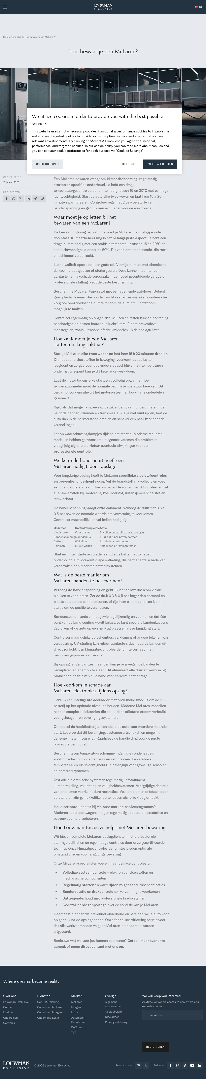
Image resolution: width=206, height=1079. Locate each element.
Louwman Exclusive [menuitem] (16, 1002)
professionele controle (72, 451)
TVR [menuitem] (73, 1032)
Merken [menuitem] (8, 1012)
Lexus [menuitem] (75, 1012)
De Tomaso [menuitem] (78, 1027)
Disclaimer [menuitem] (112, 1017)
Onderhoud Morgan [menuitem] (49, 1012)
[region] (104, 141)
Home (6, 36)
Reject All (129, 164)
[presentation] (172, 1031)
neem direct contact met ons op (97, 946)
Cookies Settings (47, 164)
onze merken (113, 806)
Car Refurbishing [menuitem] (48, 1002)
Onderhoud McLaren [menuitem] (50, 1007)
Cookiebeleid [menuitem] (113, 1011)
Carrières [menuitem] (9, 1023)
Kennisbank (17, 36)
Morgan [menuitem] (76, 1007)
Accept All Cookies (160, 164)
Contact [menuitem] (8, 1007)
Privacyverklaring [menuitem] (116, 1022)
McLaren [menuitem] (76, 1002)
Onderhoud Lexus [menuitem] (48, 1017)
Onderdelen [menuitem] (10, 1017)
